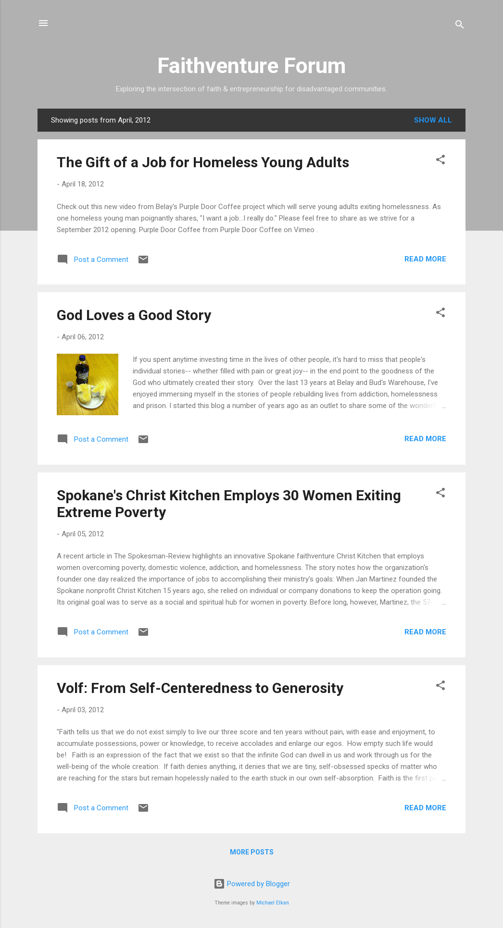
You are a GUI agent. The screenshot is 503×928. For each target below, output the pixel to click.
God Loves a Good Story (134, 315)
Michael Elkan (272, 903)
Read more (425, 259)
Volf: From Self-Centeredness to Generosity (200, 688)
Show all (433, 120)
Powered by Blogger (252, 883)
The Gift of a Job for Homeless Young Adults (203, 162)
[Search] (459, 26)
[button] (440, 161)
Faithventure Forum (251, 65)
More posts (252, 852)
